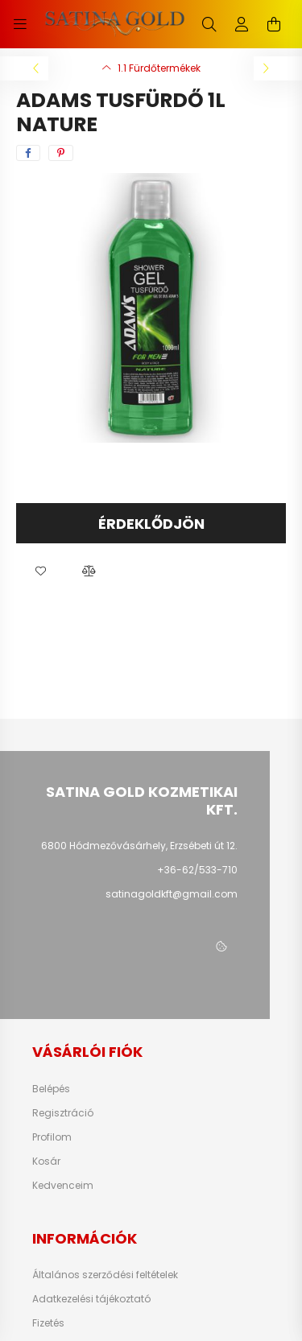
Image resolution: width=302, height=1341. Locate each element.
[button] (40, 571)
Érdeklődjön (151, 524)
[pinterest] (60, 153)
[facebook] (28, 153)
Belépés (51, 1089)
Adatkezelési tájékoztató (91, 1299)
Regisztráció (62, 1113)
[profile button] (241, 24)
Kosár (46, 1161)
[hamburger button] (20, 24)
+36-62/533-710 (197, 870)
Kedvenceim (62, 1185)
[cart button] (274, 24)
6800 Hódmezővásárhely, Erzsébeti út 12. (139, 845)
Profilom (52, 1137)
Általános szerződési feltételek (105, 1275)
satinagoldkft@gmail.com (171, 894)
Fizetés (48, 1323)
